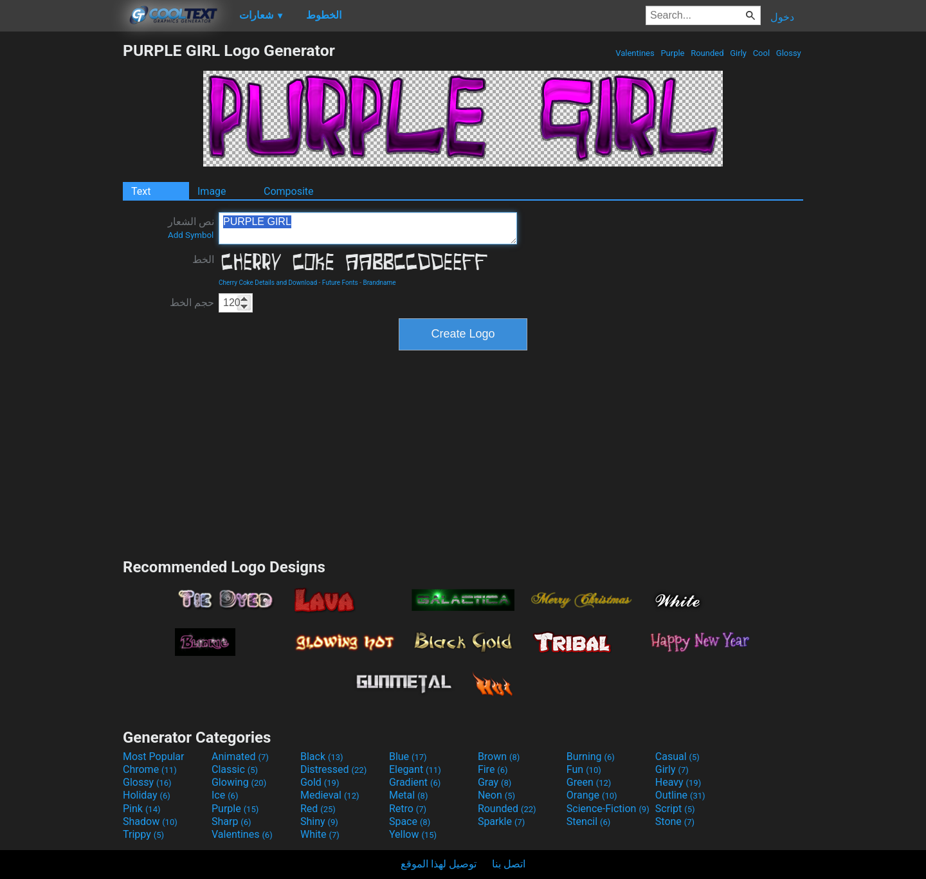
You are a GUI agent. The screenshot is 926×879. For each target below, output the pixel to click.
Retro (407, 808)
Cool (761, 53)
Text (140, 191)
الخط (203, 259)
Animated (240, 756)
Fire (493, 769)
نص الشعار (191, 227)
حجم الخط (192, 302)
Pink (142, 808)
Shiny (319, 821)
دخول (782, 17)
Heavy (678, 782)
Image (211, 191)
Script (675, 808)
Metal (408, 795)
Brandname (379, 282)
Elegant (415, 769)
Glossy (788, 53)
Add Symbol (190, 235)
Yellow (413, 834)
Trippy (143, 834)
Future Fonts (340, 282)
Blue (408, 756)
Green (589, 782)
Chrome (150, 769)
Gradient (414, 782)
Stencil (588, 821)
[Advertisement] (61, 234)
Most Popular (154, 756)
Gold (320, 782)
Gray (494, 782)
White (320, 834)
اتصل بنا (508, 864)
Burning (591, 756)
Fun (584, 769)
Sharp (231, 821)
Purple (672, 53)
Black (321, 756)
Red (318, 808)
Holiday (146, 795)
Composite (289, 191)
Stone (674, 821)
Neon (496, 795)
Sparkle (501, 821)
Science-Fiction (608, 808)
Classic (235, 769)
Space (409, 821)
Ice (225, 795)
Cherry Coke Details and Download (268, 282)
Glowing (239, 782)
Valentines (635, 53)
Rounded (707, 53)
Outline (680, 795)
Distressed (333, 769)
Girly (738, 53)
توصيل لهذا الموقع (439, 864)
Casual (677, 756)
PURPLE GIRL (368, 228)
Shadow (150, 821)
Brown (499, 756)
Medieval (329, 795)
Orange (592, 795)
